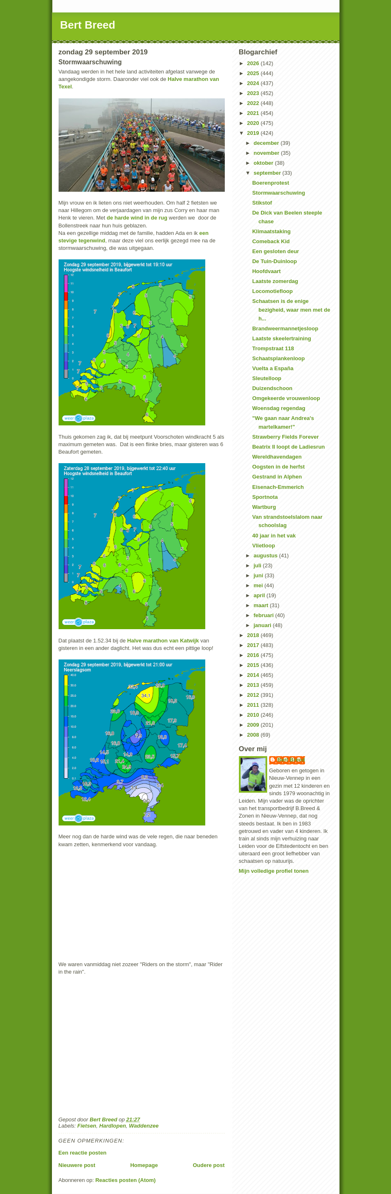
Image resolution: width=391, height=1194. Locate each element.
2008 (254, 735)
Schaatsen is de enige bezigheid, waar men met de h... (291, 310)
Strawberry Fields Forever (285, 437)
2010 (254, 715)
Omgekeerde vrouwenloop (286, 398)
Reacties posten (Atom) (125, 1180)
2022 (254, 103)
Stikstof (262, 203)
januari (263, 625)
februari (264, 615)
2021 (254, 113)
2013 (254, 685)
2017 (254, 645)
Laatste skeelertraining (281, 338)
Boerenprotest (270, 183)
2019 (254, 133)
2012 (254, 695)
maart (261, 605)
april (259, 595)
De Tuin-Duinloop (274, 261)
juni (259, 575)
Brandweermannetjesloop (285, 328)
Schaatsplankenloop (278, 358)
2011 (254, 705)
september (267, 173)
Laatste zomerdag (275, 281)
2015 (254, 665)
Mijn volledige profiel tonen (274, 871)
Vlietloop (263, 545)
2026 (254, 63)
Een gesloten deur (275, 251)
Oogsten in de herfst (278, 467)
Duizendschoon (272, 388)
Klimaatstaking (271, 231)
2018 (254, 635)
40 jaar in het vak (274, 535)
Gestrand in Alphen (277, 477)
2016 (254, 655)
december (266, 143)
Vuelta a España (272, 368)
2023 (254, 93)
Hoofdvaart (266, 271)
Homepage (143, 1165)
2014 (254, 675)
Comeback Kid (271, 241)
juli (258, 565)
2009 (254, 725)
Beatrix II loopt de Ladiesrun (288, 447)
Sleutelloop (266, 378)
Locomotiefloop (272, 291)
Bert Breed (88, 25)
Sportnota (265, 497)
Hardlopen (112, 1126)
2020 (254, 123)
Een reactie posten (83, 1153)
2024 (254, 83)
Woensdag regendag (278, 408)
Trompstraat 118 (273, 348)
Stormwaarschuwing (278, 193)
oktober (264, 163)
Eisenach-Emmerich (278, 487)
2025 (254, 73)
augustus (266, 555)
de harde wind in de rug (137, 218)
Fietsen (86, 1126)
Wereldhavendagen (277, 457)
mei (258, 585)
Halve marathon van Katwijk (163, 640)
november (267, 153)
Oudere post (209, 1165)
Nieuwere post (77, 1165)
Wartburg (264, 507)
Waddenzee (143, 1126)
